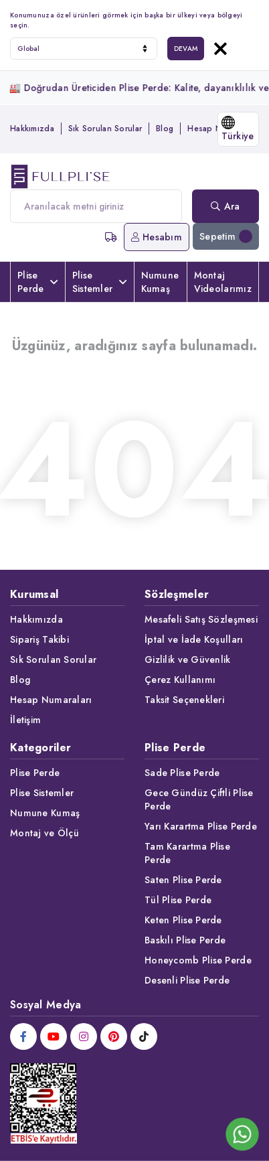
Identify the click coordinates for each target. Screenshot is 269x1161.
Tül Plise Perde (178, 900)
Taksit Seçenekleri (184, 699)
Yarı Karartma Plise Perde (201, 826)
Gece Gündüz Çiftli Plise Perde (199, 799)
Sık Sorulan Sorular (105, 129)
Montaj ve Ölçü (44, 833)
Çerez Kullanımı (180, 679)
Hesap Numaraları (51, 699)
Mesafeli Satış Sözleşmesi (201, 619)
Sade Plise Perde (182, 772)
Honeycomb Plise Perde (198, 960)
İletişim (25, 719)
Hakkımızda (32, 129)
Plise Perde (37, 281)
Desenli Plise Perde (187, 980)
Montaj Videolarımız (223, 281)
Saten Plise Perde (183, 879)
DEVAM (185, 49)
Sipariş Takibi (39, 639)
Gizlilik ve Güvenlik (188, 659)
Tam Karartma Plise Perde (187, 853)
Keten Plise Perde (183, 920)
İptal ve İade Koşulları (194, 639)
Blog (164, 129)
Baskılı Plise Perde (185, 940)
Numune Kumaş (160, 281)
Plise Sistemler (99, 281)
